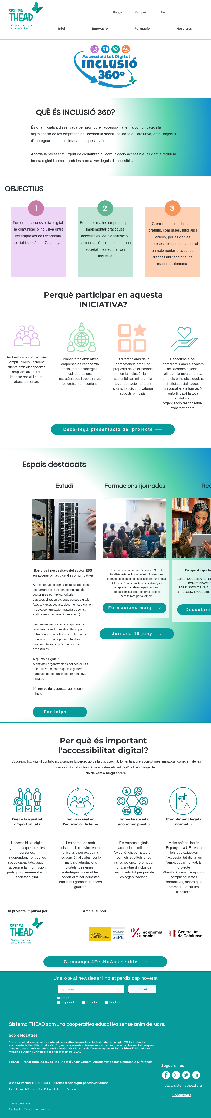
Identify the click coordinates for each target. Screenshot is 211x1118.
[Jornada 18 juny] (137, 633)
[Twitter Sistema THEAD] (186, 1075)
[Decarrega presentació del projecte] (113, 429)
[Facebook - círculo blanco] (166, 1075)
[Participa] (60, 712)
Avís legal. (14, 1109)
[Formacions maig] (134, 608)
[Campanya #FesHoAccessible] (105, 961)
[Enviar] (142, 989)
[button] (99, 28)
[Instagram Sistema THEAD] (176, 1075)
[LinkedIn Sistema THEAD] (196, 1075)
